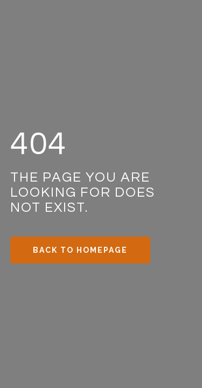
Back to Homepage (80, 250)
